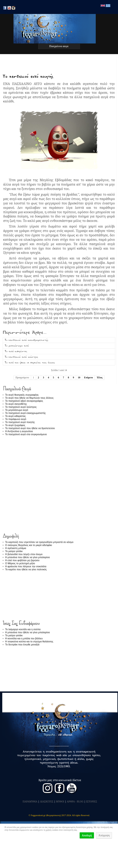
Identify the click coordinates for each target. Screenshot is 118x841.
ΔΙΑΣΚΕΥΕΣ (46, 801)
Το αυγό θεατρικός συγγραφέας (22, 395)
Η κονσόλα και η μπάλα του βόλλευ (24, 638)
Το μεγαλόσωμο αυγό (17, 345)
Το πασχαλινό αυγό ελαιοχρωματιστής (26, 340)
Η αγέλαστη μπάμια (15, 548)
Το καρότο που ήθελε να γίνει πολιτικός (26, 569)
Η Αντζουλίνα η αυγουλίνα (19, 431)
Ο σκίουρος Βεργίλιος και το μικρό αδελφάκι (28, 545)
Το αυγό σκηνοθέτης (16, 404)
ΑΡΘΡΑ (71, 801)
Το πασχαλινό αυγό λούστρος (21, 356)
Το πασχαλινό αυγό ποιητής (28, 76)
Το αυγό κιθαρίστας (16, 351)
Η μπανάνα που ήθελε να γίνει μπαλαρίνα (27, 557)
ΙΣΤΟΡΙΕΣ (91, 801)
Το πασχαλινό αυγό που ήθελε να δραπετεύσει (30, 428)
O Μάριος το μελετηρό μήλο (20, 563)
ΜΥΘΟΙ (60, 801)
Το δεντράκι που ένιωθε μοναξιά (22, 644)
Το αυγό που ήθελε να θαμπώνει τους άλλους (30, 362)
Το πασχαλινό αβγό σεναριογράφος (24, 401)
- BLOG (79, 801)
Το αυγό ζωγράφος (15, 425)
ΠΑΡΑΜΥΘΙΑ (30, 801)
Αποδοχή (87, 835)
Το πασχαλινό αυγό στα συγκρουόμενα (26, 434)
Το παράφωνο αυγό (15, 419)
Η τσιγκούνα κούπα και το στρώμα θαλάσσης (29, 641)
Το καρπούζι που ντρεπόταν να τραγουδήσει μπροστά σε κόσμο (39, 542)
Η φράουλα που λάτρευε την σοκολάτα (25, 566)
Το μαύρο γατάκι (14, 551)
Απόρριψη (104, 835)
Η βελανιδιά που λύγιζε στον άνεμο (23, 554)
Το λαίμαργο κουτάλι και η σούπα (23, 629)
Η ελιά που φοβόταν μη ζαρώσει (22, 560)
